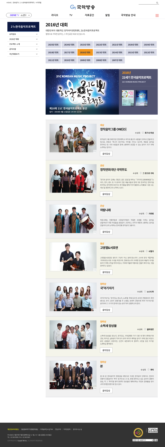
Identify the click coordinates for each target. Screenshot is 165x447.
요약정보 (23, 34)
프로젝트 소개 (23, 44)
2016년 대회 (85, 52)
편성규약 (58, 429)
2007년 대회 (117, 60)
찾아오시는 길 (77, 429)
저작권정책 (66, 429)
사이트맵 (38, 2)
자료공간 (89, 15)
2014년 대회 (117, 52)
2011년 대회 (53, 60)
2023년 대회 (85, 44)
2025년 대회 (53, 44)
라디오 (54, 15)
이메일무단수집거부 (46, 429)
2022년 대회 (101, 44)
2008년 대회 (101, 60)
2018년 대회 (53, 52)
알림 (107, 15)
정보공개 (15, 2)
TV (71, 15)
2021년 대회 (117, 44)
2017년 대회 (69, 52)
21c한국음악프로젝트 (27, 2)
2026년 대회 (23, 39)
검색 (157, 3)
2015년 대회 (101, 52)
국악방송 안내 (128, 15)
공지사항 (23, 49)
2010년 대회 (69, 60)
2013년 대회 (133, 52)
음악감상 (106, 153)
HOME (8, 2)
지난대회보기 (23, 54)
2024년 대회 (69, 44)
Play (82, 90)
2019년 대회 (149, 44)
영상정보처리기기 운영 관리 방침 (29, 429)
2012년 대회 (149, 52)
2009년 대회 (85, 60)
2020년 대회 (133, 44)
